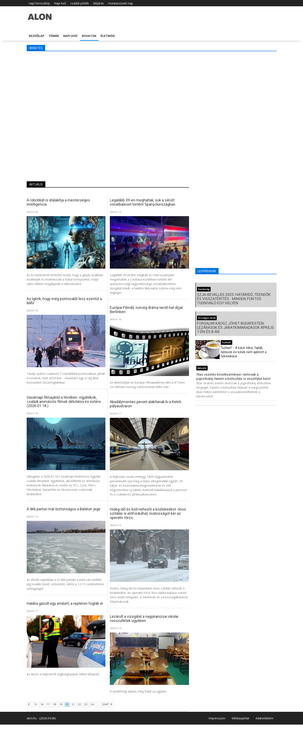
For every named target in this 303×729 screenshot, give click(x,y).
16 (41, 704)
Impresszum (217, 718)
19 (60, 704)
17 (48, 704)
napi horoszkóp (39, 3)
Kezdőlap (36, 36)
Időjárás (98, 3)
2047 (104, 704)
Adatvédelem (264, 718)
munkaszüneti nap (120, 3)
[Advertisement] (152, 84)
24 (92, 704)
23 (85, 704)
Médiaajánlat (240, 718)
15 (35, 704)
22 (79, 704)
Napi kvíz (60, 3)
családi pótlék (79, 3)
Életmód (108, 36)
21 (73, 704)
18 (54, 704)
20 (67, 704)
